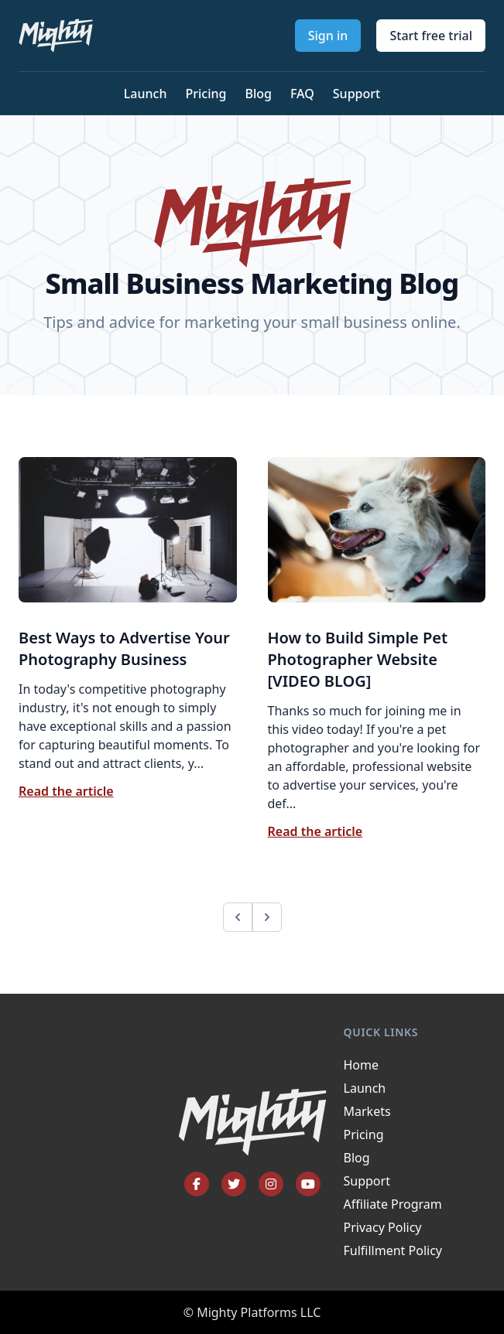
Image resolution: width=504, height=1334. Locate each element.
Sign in (328, 35)
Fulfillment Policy (393, 1250)
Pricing (205, 93)
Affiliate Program (393, 1204)
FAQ (302, 93)
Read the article (66, 791)
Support (356, 93)
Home (361, 1064)
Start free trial (430, 35)
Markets (367, 1111)
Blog (258, 93)
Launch (145, 93)
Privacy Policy (383, 1227)
